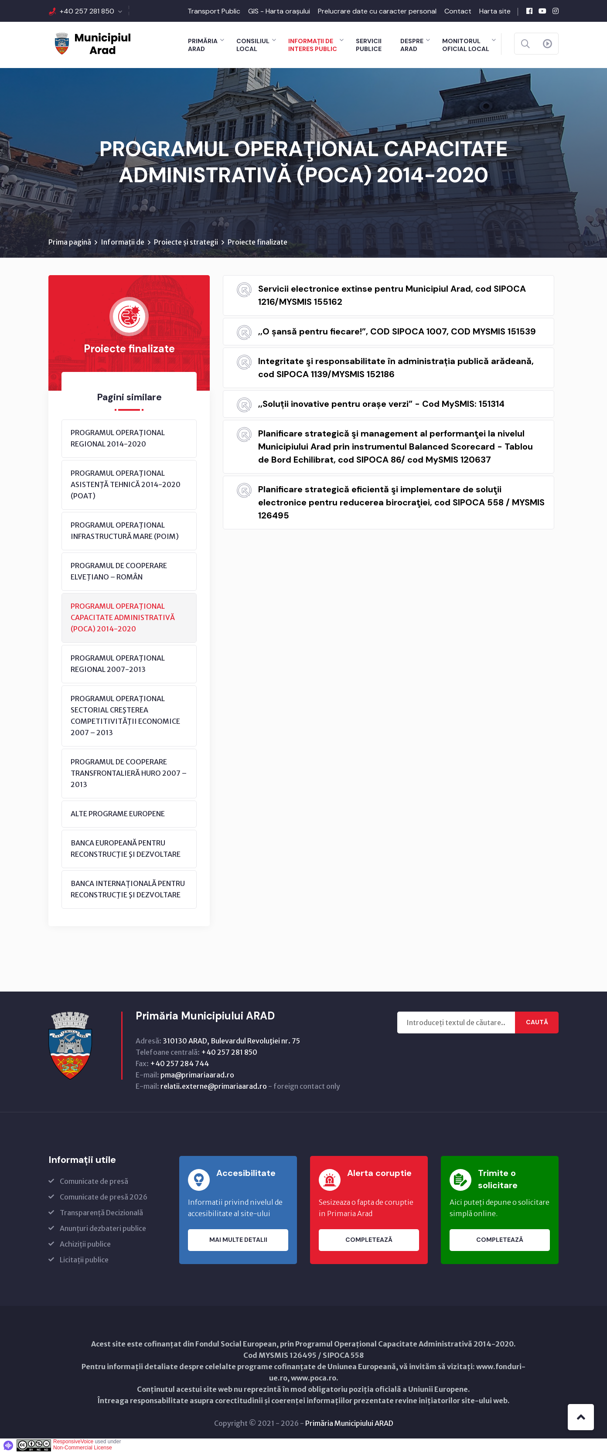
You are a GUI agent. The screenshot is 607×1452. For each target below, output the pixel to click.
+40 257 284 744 (179, 1063)
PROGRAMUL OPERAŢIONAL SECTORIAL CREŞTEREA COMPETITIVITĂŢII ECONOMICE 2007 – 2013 (125, 715)
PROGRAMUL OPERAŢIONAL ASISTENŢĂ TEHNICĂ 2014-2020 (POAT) (126, 484)
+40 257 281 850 (87, 11)
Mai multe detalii (238, 1240)
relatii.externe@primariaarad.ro (213, 1086)
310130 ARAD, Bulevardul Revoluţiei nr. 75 (231, 1040)
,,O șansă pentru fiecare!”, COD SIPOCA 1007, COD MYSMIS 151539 (397, 331)
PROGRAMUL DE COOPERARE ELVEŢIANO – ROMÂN (119, 571)
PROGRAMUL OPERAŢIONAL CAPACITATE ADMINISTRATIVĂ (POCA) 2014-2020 (123, 617)
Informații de (122, 242)
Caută (537, 1022)
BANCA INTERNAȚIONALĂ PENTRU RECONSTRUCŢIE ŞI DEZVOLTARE (128, 889)
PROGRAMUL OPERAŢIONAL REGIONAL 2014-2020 (118, 438)
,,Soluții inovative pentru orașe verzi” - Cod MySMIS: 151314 (381, 403)
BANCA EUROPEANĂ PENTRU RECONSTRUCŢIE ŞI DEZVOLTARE (126, 848)
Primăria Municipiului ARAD (349, 1423)
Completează (368, 1240)
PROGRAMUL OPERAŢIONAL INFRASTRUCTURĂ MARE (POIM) (125, 531)
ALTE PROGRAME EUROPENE (118, 813)
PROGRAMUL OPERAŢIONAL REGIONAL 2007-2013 (118, 664)
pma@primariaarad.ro (197, 1074)
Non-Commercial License (82, 1448)
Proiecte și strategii (186, 242)
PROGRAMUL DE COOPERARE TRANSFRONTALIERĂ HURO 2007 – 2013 (129, 773)
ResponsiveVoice (73, 1441)
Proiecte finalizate (257, 242)
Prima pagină (69, 242)
